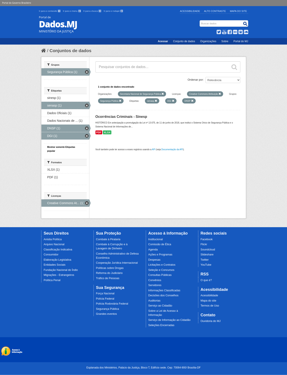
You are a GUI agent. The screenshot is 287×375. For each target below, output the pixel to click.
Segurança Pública (107, 308)
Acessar (163, 41)
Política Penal (52, 280)
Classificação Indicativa (58, 249)
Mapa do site (208, 300)
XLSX (107, 132)
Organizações (208, 41)
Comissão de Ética (159, 244)
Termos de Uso (209, 305)
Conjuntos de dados (70, 50)
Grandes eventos (106, 313)
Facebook (206, 239)
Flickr (203, 244)
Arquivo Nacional (54, 244)
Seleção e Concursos (161, 270)
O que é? (206, 280)
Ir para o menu (72, 11)
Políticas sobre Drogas (110, 268)
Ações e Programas (160, 254)
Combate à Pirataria (108, 239)
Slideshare (207, 254)
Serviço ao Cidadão (160, 305)
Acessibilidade (190, 11)
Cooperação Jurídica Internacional (117, 262)
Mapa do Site (238, 11)
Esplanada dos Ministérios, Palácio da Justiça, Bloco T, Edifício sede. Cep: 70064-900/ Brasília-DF (143, 367)
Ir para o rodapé (113, 11)
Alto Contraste (215, 11)
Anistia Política (53, 239)
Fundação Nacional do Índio (61, 270)
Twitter (204, 259)
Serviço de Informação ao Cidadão (169, 320)
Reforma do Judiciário (109, 273)
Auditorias (154, 300)
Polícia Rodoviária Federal (112, 303)
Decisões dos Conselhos (163, 295)
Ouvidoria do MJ (210, 321)
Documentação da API (172, 149)
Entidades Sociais (54, 264)
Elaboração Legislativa (57, 259)
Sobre (224, 41)
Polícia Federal (105, 298)
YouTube (205, 264)
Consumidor (51, 254)
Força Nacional (105, 293)
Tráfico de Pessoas (107, 278)
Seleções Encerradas (161, 325)
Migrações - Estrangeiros (59, 275)
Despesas (154, 259)
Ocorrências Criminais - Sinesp (121, 116)
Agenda (153, 249)
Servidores (154, 285)
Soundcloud (207, 249)
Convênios (154, 280)
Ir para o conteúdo (50, 11)
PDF (99, 132)
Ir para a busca (92, 11)
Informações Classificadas (164, 290)
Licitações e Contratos (161, 264)
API (153, 149)
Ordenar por (195, 79)
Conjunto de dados (184, 41)
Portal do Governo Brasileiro (16, 2)
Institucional (155, 239)
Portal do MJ (240, 41)
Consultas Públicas (160, 275)
